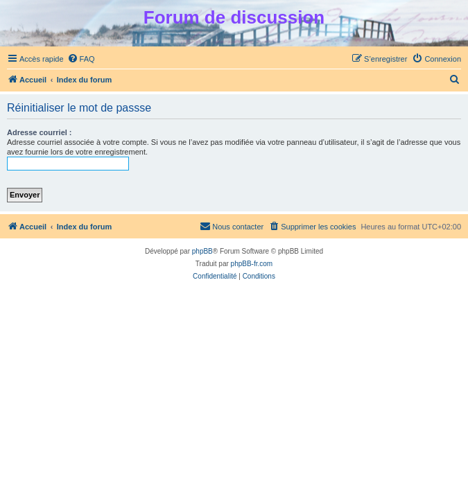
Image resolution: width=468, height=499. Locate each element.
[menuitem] (81, 59)
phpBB (202, 251)
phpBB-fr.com (252, 264)
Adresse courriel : (39, 132)
